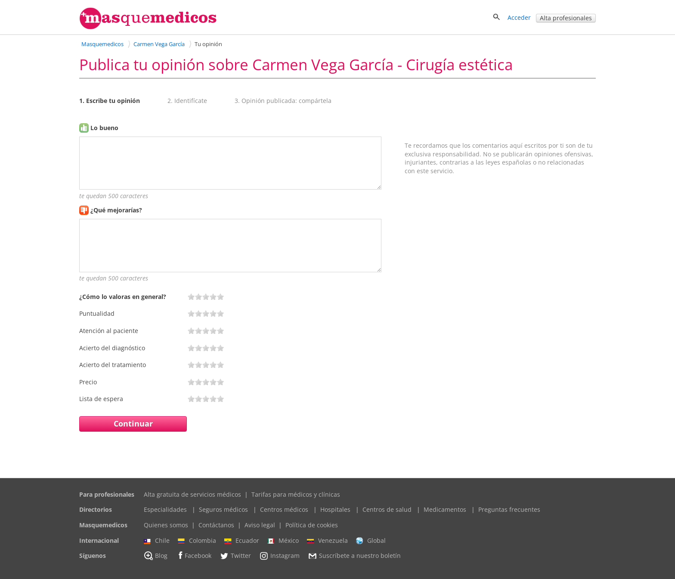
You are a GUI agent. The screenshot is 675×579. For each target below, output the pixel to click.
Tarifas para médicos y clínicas (295, 494)
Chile (157, 540)
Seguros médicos (223, 509)
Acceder (519, 17)
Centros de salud (387, 509)
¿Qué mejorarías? (116, 210)
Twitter (235, 555)
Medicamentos (445, 509)
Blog (155, 555)
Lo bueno (104, 128)
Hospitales (335, 509)
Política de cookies (311, 525)
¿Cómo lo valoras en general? (122, 297)
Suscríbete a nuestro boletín (354, 556)
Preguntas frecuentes (509, 509)
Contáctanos (216, 525)
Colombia (197, 540)
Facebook (193, 555)
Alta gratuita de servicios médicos (192, 494)
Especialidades (165, 509)
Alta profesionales (566, 18)
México (283, 540)
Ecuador (241, 540)
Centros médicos (284, 509)
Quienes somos (166, 525)
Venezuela (327, 540)
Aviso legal (260, 525)
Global (371, 540)
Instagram (279, 555)
